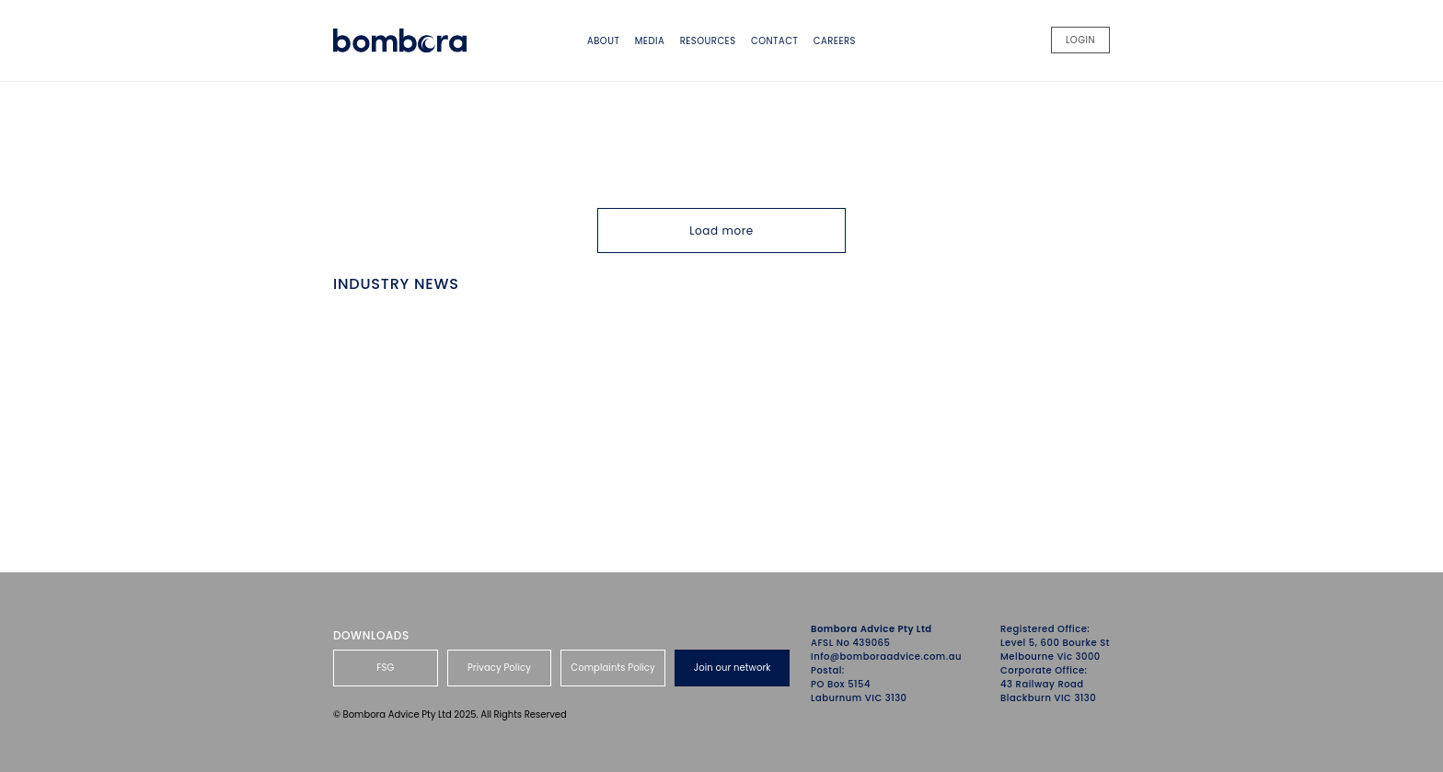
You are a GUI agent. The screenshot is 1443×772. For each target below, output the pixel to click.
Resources (708, 41)
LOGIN (1080, 40)
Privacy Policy (499, 667)
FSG (385, 667)
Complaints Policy (612, 667)
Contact (774, 41)
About (603, 41)
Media (650, 41)
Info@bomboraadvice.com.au (886, 656)
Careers (835, 41)
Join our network (732, 667)
